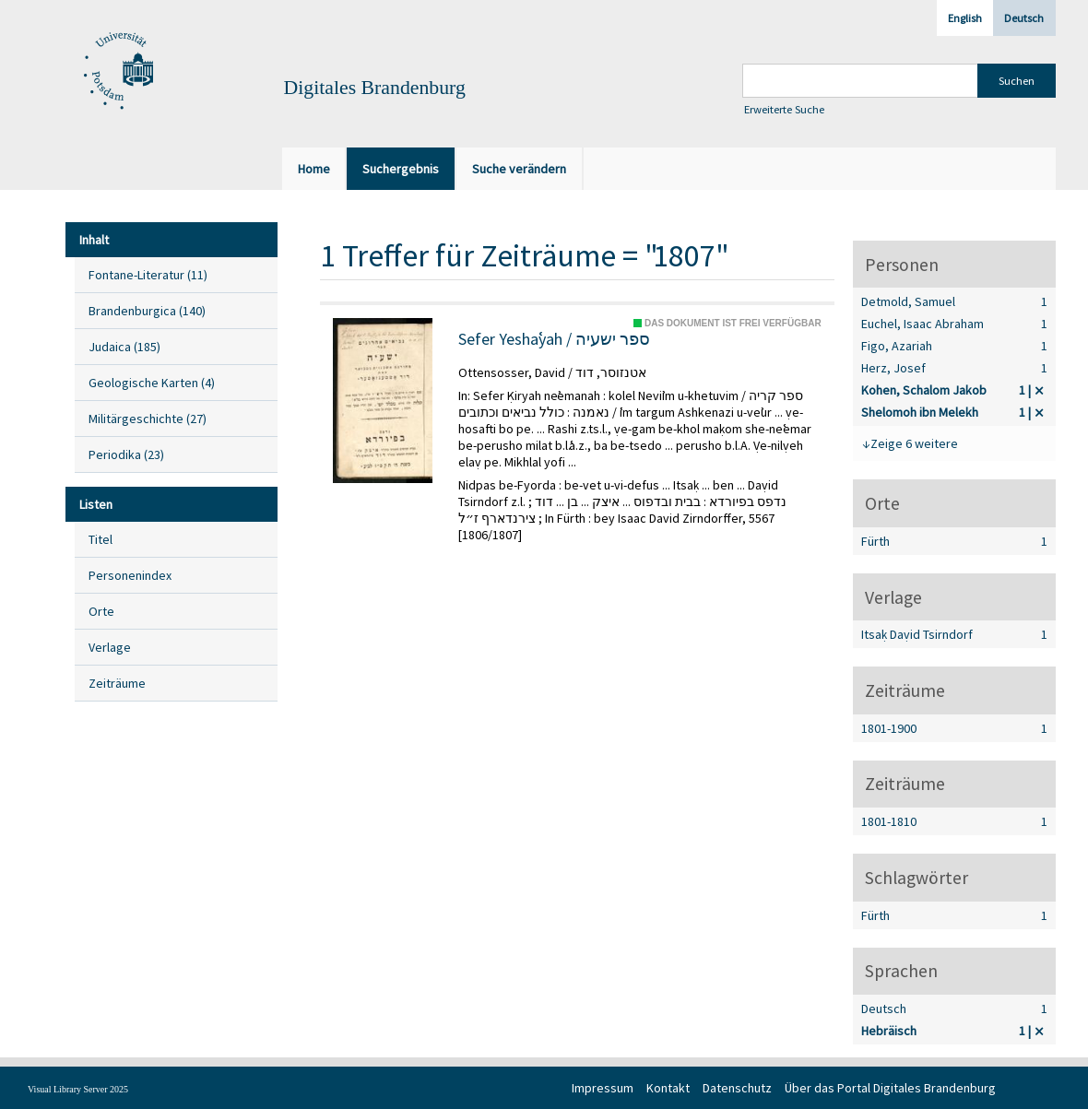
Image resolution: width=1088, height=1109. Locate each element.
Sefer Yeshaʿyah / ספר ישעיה (554, 339)
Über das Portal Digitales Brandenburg (890, 1088)
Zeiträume (117, 683)
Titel (100, 539)
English (965, 18)
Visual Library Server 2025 (78, 1089)
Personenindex (130, 575)
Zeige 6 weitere (914, 443)
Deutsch (1024, 18)
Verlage (110, 647)
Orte (101, 611)
